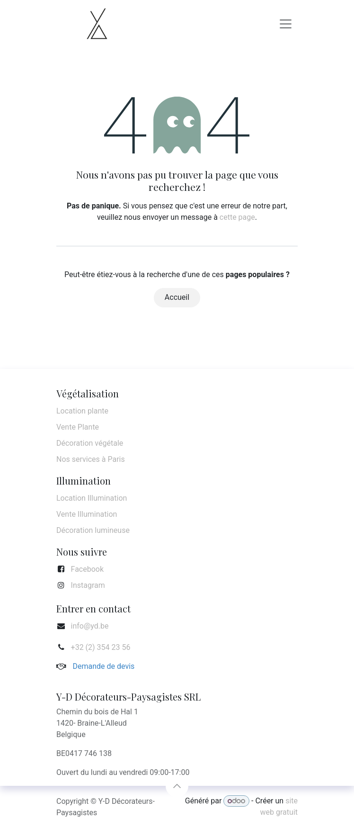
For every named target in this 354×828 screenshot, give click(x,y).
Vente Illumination (86, 514)
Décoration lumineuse (93, 530)
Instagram (88, 585)
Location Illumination (91, 498)
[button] (177, 785)
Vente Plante (77, 427)
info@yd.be (90, 625)
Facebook (87, 569)
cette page (237, 217)
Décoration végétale (89, 443)
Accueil (177, 297)
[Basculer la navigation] (286, 23)
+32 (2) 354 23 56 (101, 647)
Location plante (82, 410)
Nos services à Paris (90, 459)
